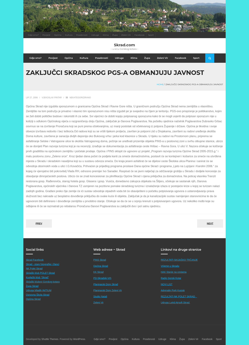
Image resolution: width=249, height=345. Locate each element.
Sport (151, 35)
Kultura (68, 35)
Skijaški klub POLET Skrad (40, 272)
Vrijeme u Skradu (170, 266)
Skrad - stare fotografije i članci (42, 264)
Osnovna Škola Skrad (37, 294)
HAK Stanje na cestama (174, 272)
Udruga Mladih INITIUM (38, 290)
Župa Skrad (32, 286)
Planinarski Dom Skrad (105, 284)
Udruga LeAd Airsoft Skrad (175, 302)
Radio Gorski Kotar (171, 278)
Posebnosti (81, 35)
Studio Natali (100, 296)
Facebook (140, 35)
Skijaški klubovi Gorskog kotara (43, 281)
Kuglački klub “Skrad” (37, 277)
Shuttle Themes (50, 339)
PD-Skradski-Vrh (102, 278)
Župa (115, 35)
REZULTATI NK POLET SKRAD (179, 296)
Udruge (95, 35)
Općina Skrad (33, 299)
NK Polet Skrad (34, 268)
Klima (106, 35)
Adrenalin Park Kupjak (173, 290)
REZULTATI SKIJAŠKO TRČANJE (179, 259)
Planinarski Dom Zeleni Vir (107, 290)
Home (160, 84)
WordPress (79, 339)
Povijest (46, 35)
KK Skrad (98, 272)
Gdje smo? (33, 35)
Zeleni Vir (126, 35)
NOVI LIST (167, 284)
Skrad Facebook (35, 259)
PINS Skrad (99, 259)
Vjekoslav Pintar (52, 97)
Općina (57, 35)
